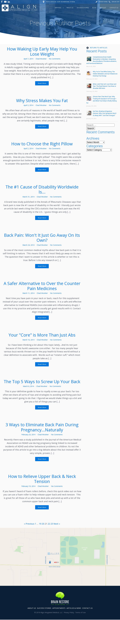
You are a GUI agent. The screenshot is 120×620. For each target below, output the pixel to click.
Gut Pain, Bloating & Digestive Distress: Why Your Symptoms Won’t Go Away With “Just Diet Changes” (104, 113)
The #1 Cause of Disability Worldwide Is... (42, 189)
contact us (87, 608)
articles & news (74, 608)
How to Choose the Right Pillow (42, 143)
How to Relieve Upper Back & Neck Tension (42, 478)
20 (43, 523)
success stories (44, 608)
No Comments (54, 58)
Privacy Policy (69, 613)
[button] (101, 2)
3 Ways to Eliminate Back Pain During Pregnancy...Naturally (42, 427)
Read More (42, 83)
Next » (57, 523)
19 (40, 523)
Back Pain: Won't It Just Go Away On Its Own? (42, 237)
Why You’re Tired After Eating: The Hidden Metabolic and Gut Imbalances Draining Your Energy (105, 73)
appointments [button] (58, 608)
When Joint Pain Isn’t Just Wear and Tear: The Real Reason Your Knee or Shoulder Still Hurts (104, 86)
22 (49, 523)
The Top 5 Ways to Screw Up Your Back (42, 381)
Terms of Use (80, 613)
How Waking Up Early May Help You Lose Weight (42, 51)
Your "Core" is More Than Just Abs (42, 334)
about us (32, 608)
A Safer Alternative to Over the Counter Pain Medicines (42, 286)
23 (52, 523)
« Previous (29, 523)
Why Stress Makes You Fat (42, 100)
